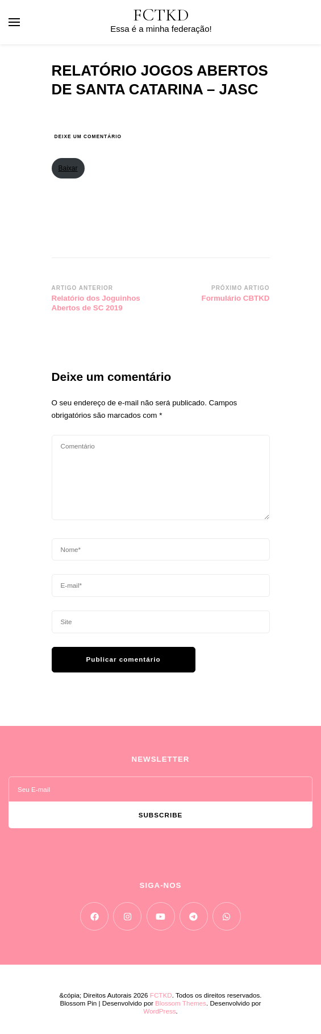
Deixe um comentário (88, 136)
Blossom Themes (180, 1003)
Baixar (68, 168)
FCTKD (161, 15)
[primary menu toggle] (14, 22)
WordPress (159, 1011)
